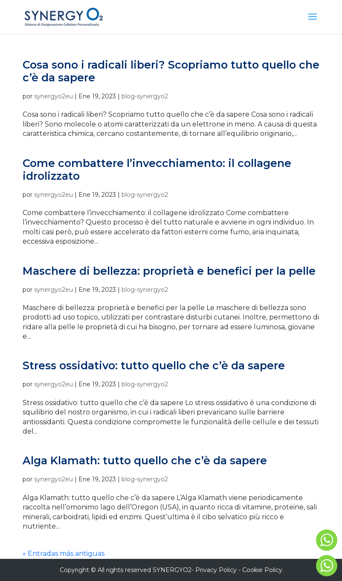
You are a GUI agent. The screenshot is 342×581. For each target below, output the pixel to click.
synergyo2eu (53, 96)
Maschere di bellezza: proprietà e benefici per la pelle (169, 271)
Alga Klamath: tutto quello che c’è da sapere (145, 460)
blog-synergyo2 (145, 96)
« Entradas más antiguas (63, 553)
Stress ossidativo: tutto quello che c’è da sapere (154, 365)
